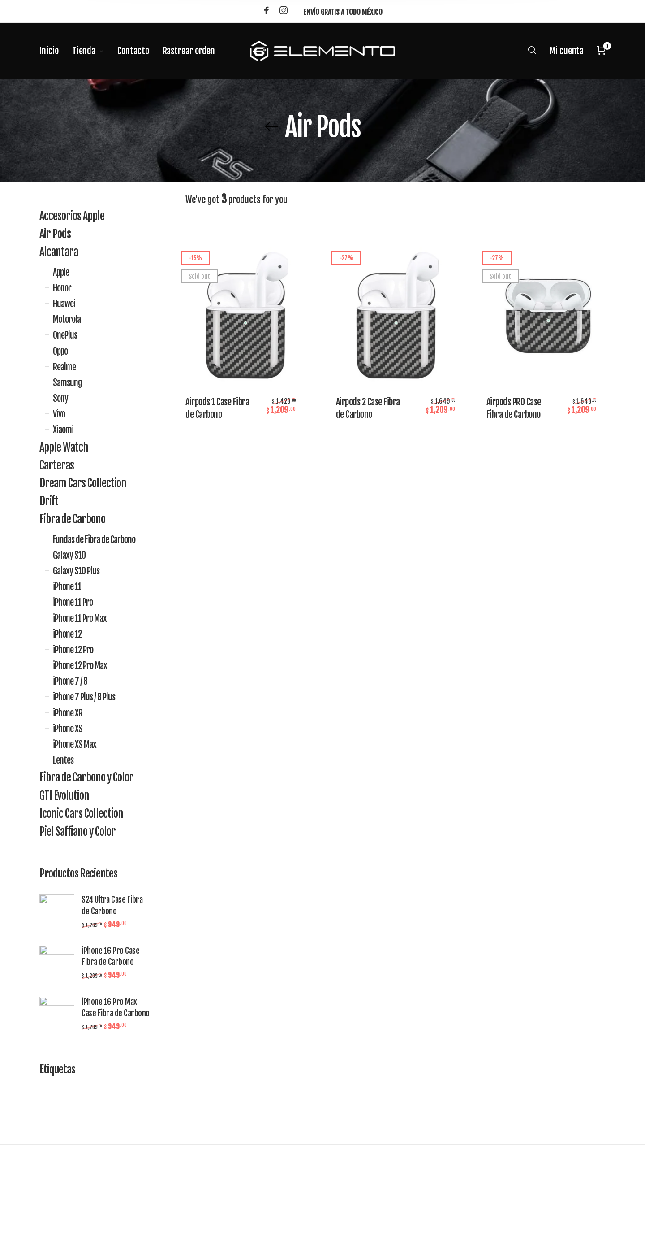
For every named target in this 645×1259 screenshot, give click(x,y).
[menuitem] (55, 51)
